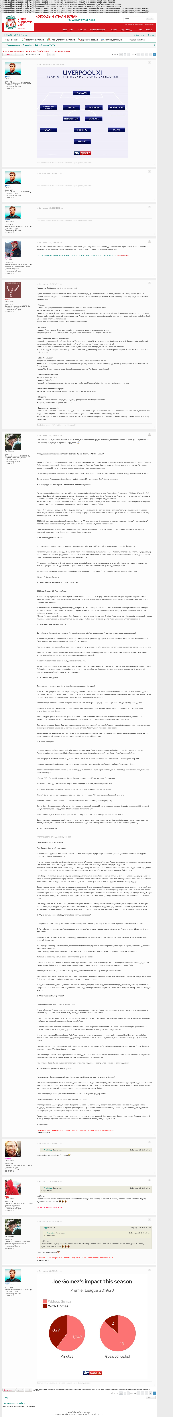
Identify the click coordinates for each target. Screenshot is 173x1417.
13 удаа (15, 85)
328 (11, 1201)
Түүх (139, 30)
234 (11, 1163)
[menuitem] (23, 35)
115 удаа (18, 309)
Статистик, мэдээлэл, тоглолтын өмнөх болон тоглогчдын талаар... (37, 51)
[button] (121, 54)
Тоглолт (113, 30)
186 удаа (18, 271)
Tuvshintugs (9, 451)
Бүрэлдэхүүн (127, 30)
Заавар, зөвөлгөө (137, 40)
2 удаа (15, 459)
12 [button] (142, 54)
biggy (7, 1197)
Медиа (149, 30)
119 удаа (16, 308)
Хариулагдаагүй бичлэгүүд (63, 40)
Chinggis (8, 258)
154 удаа (18, 86)
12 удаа (17, 461)
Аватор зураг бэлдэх (113, 40)
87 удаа (15, 1167)
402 (11, 263)
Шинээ (7, 299)
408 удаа (16, 1207)
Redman (8, 1159)
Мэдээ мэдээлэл (97, 30)
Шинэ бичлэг (12, 40)
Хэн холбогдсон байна (13, 1403)
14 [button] (150, 54)
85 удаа (17, 1169)
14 (11, 454)
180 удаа (18, 1208)
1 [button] (128, 54)
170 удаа (16, 270)
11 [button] (138, 54)
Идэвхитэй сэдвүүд (89, 40)
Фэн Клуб (81, 30)
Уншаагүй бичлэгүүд (35, 40)
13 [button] (146, 54)
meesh (7, 76)
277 (11, 81)
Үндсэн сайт (67, 30)
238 (11, 304)
